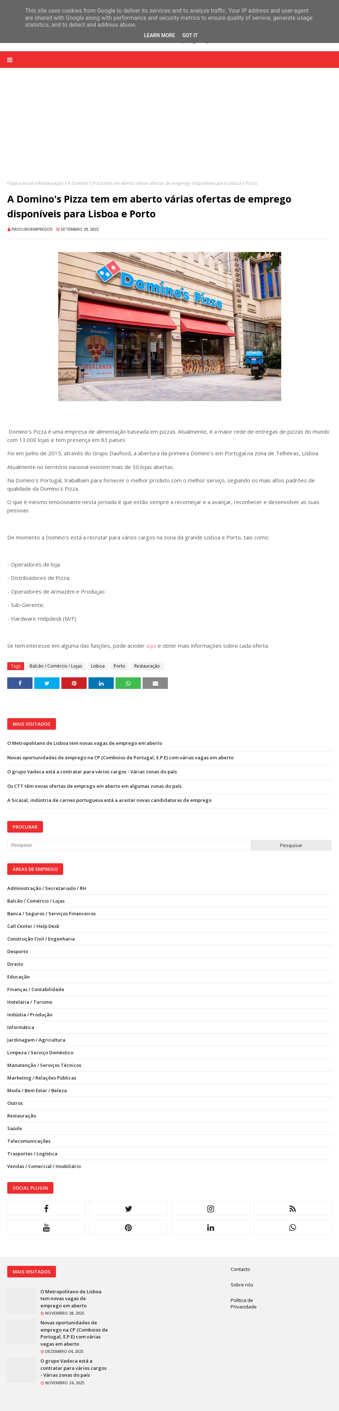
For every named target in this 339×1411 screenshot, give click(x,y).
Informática (20, 1027)
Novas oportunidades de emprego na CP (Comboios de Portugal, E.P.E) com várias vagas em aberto (120, 757)
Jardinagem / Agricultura (36, 1040)
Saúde (14, 1128)
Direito (15, 964)
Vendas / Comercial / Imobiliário (44, 1166)
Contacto (240, 1269)
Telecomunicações (29, 1141)
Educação (18, 976)
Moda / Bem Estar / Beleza (37, 1090)
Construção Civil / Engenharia (41, 938)
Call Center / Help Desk (33, 926)
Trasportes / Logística (32, 1153)
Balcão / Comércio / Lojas (56, 666)
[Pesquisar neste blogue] (129, 845)
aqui (151, 645)
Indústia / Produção (29, 1014)
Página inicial (20, 183)
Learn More (159, 35)
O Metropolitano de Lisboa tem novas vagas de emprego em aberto (84, 743)
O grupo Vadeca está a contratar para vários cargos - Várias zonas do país (92, 771)
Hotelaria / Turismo (29, 1002)
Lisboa (98, 666)
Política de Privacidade (244, 1303)
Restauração (51, 183)
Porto (119, 666)
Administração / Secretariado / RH (46, 888)
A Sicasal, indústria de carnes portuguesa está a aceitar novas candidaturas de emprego (109, 800)
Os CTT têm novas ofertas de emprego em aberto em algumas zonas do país (94, 786)
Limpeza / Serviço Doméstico (40, 1052)
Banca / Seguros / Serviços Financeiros (51, 913)
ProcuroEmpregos (32, 229)
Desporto (17, 951)
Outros (15, 1103)
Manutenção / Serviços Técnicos (44, 1065)
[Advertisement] (169, 129)
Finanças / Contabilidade (35, 989)
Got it (190, 35)
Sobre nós (242, 1284)
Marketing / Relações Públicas (41, 1077)
